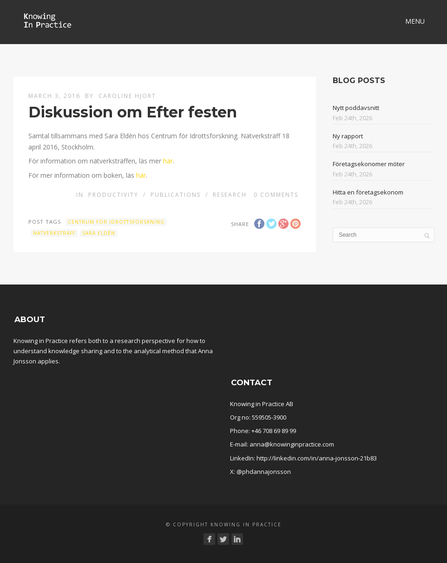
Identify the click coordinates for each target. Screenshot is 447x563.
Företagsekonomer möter (369, 164)
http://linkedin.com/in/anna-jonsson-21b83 (316, 458)
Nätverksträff (54, 233)
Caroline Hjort (127, 96)
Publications (176, 195)
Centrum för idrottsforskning (116, 222)
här (168, 160)
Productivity (113, 195)
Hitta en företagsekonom (368, 192)
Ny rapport (348, 136)
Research (230, 195)
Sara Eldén (98, 233)
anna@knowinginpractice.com (292, 444)
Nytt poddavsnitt (356, 108)
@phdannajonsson (264, 471)
